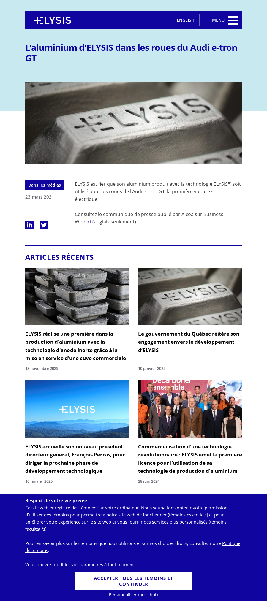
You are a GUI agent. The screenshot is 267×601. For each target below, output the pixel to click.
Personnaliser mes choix (134, 594)
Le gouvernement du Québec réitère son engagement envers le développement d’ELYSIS (188, 341)
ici (88, 221)
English (186, 20)
